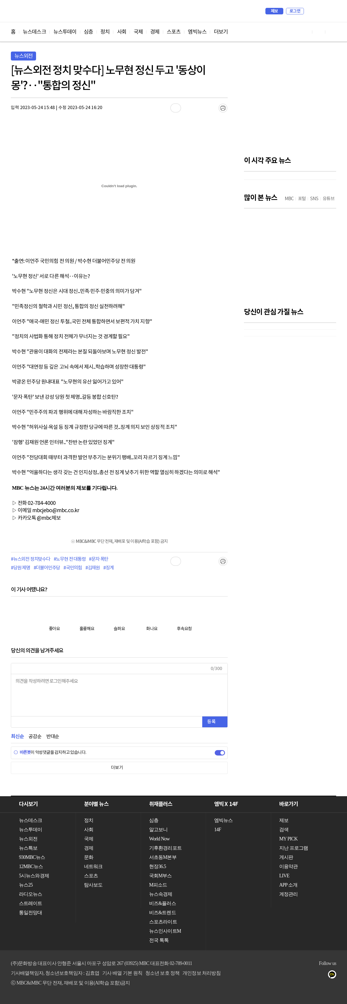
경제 (154, 32)
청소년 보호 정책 (162, 973)
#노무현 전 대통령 (70, 559)
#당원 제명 (20, 568)
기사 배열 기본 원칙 (122, 973)
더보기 (221, 32)
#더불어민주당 (47, 568)
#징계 (108, 568)
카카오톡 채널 (334, 975)
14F (217, 829)
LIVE (284, 875)
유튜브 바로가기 (306, 31)
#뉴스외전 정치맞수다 (30, 559)
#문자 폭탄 (98, 559)
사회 (121, 32)
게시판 (286, 857)
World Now (159, 839)
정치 (105, 32)
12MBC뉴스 (31, 866)
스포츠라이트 (163, 922)
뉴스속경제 (160, 894)
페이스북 (312, 975)
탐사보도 (93, 885)
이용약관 (288, 866)
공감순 (34, 737)
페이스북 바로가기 (319, 31)
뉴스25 (26, 885)
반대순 (52, 737)
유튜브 (301, 975)
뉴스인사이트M (165, 931)
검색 (310, 11)
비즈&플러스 (162, 903)
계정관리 (288, 894)
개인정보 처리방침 (201, 973)
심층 (88, 32)
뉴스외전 (28, 839)
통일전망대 (30, 912)
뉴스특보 (28, 848)
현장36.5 (157, 866)
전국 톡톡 (159, 940)
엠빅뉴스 (197, 32)
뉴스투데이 (65, 32)
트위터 (323, 975)
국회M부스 (160, 875)
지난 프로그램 (293, 848)
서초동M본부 (162, 857)
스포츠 (174, 32)
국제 (138, 32)
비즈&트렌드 (162, 912)
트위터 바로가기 (332, 31)
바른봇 (22, 752)
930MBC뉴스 (32, 857)
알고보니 (158, 829)
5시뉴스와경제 (34, 875)
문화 (88, 857)
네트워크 (93, 866)
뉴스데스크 (34, 32)
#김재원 (92, 568)
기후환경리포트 (165, 848)
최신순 (17, 737)
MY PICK (318, 11)
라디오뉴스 (30, 894)
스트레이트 (30, 903)
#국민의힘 (72, 568)
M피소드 (158, 885)
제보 (274, 11)
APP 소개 (288, 885)
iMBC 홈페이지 (330, 11)
